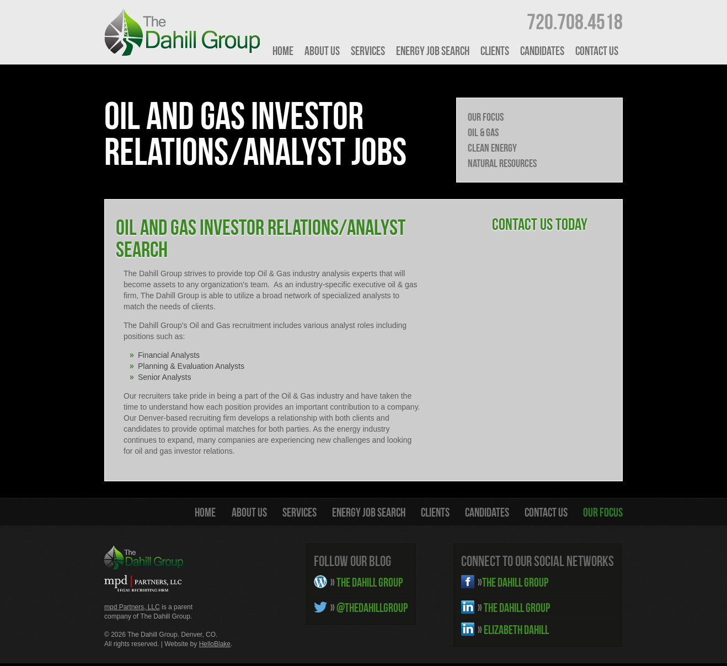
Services (368, 50)
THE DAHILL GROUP (366, 582)
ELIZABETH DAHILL (513, 629)
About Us (322, 50)
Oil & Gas (483, 132)
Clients (494, 50)
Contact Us (596, 50)
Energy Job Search (432, 50)
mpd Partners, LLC (132, 607)
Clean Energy (492, 148)
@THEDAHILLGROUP (369, 607)
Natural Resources (502, 163)
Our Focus (486, 117)
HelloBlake (215, 644)
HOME (282, 50)
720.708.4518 (575, 21)
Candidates (542, 50)
